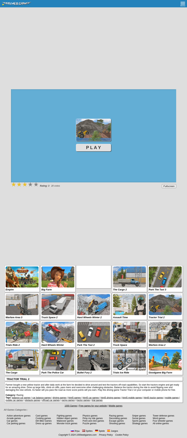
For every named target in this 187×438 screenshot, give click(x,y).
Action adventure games (18, 415)
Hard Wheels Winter (52, 345)
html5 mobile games (132, 397)
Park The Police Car (52, 372)
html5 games (74, 397)
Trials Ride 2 (13, 345)
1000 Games (71, 406)
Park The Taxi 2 (86, 345)
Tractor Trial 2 (157, 317)
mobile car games (14, 400)
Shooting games (117, 423)
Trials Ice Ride (121, 372)
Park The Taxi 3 (157, 289)
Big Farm (46, 289)
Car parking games (16, 423)
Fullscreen (169, 186)
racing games (68, 400)
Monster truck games (67, 423)
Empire (10, 289)
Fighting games (64, 415)
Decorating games (118, 418)
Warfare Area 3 (14, 317)
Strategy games (140, 423)
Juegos (112, 431)
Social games (138, 418)
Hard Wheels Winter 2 (89, 317)
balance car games (21, 397)
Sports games (139, 421)
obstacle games (32, 400)
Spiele (100, 431)
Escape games (116, 421)
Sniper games (139, 415)
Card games (42, 415)
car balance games (41, 397)
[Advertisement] (93, 35)
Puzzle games (89, 423)
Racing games (116, 415)
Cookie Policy (122, 435)
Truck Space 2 (49, 317)
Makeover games (65, 421)
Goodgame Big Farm (160, 372)
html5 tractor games (153, 397)
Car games (12, 421)
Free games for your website (93, 406)
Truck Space (120, 345)
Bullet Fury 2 (84, 372)
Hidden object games (67, 418)
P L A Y (93, 147)
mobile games (172, 397)
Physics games (90, 415)
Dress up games (44, 423)
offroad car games (51, 400)
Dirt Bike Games (44, 421)
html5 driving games (110, 397)
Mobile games (115, 406)
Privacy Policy (106, 435)
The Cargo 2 (120, 289)
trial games (97, 400)
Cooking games (43, 418)
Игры (75, 431)
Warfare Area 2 (157, 345)
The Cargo (11, 372)
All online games (161, 423)
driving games (59, 397)
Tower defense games (163, 415)
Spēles (87, 431)
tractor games (83, 400)
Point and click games (93, 421)
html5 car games (91, 397)
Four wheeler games (163, 421)
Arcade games (14, 418)
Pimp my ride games (93, 418)
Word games (159, 418)
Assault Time (120, 317)
